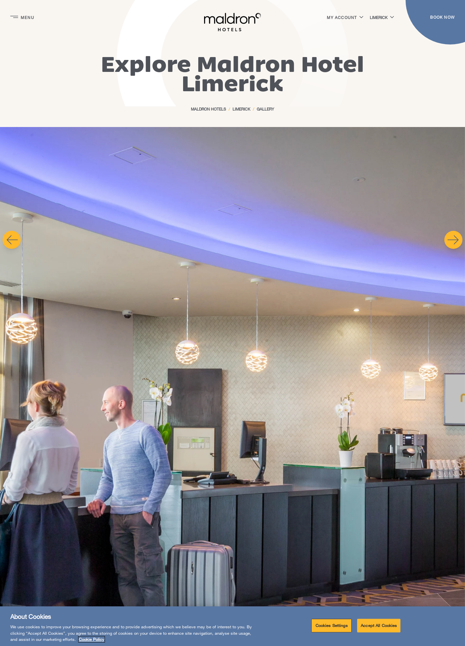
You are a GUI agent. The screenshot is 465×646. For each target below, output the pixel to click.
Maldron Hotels (208, 109)
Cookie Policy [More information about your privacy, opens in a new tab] (91, 639)
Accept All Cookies (379, 625)
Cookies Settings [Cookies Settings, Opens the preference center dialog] (331, 625)
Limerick (241, 109)
